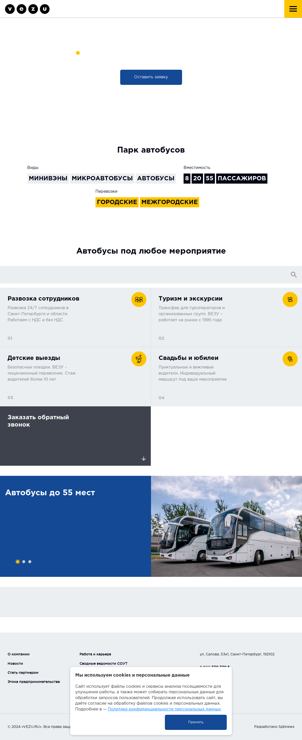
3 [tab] (29, 561)
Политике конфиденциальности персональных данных (164, 709)
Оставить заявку (151, 77)
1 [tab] (17, 561)
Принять (196, 722)
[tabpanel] (75, 526)
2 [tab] (23, 561)
